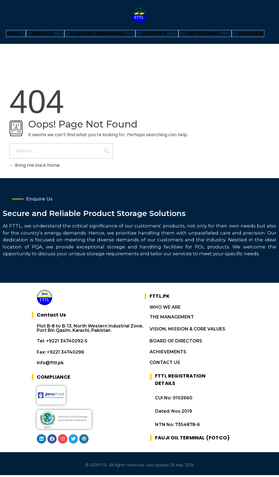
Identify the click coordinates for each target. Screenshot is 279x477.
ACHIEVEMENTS (168, 353)
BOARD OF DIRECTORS (176, 342)
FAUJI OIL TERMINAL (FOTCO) (192, 439)
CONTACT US (165, 364)
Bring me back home (35, 165)
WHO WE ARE (165, 309)
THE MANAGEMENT (172, 318)
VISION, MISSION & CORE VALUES (187, 330)
